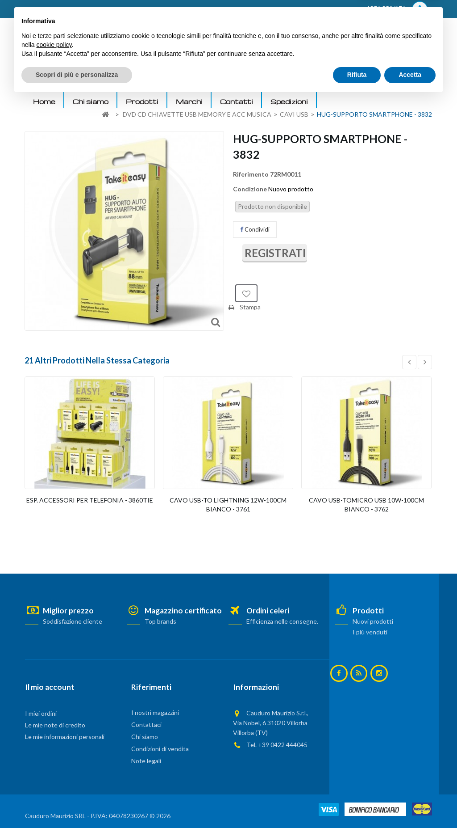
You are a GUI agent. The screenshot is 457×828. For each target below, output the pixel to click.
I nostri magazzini (155, 712)
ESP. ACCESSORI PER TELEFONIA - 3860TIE (89, 500)
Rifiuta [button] (357, 803)
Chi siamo (90, 101)
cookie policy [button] (53, 773)
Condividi (255, 229)
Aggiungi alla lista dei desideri (246, 293)
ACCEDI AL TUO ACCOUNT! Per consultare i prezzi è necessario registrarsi (138, 9)
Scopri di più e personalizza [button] (77, 803)
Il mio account (50, 687)
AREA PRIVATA (397, 9)
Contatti (236, 101)
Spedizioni (289, 101)
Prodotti (142, 101)
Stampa (250, 307)
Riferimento (251, 174)
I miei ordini (41, 713)
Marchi (189, 101)
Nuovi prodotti (373, 621)
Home (44, 101)
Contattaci (146, 724)
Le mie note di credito (55, 725)
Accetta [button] (410, 803)
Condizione (250, 189)
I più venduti (370, 632)
